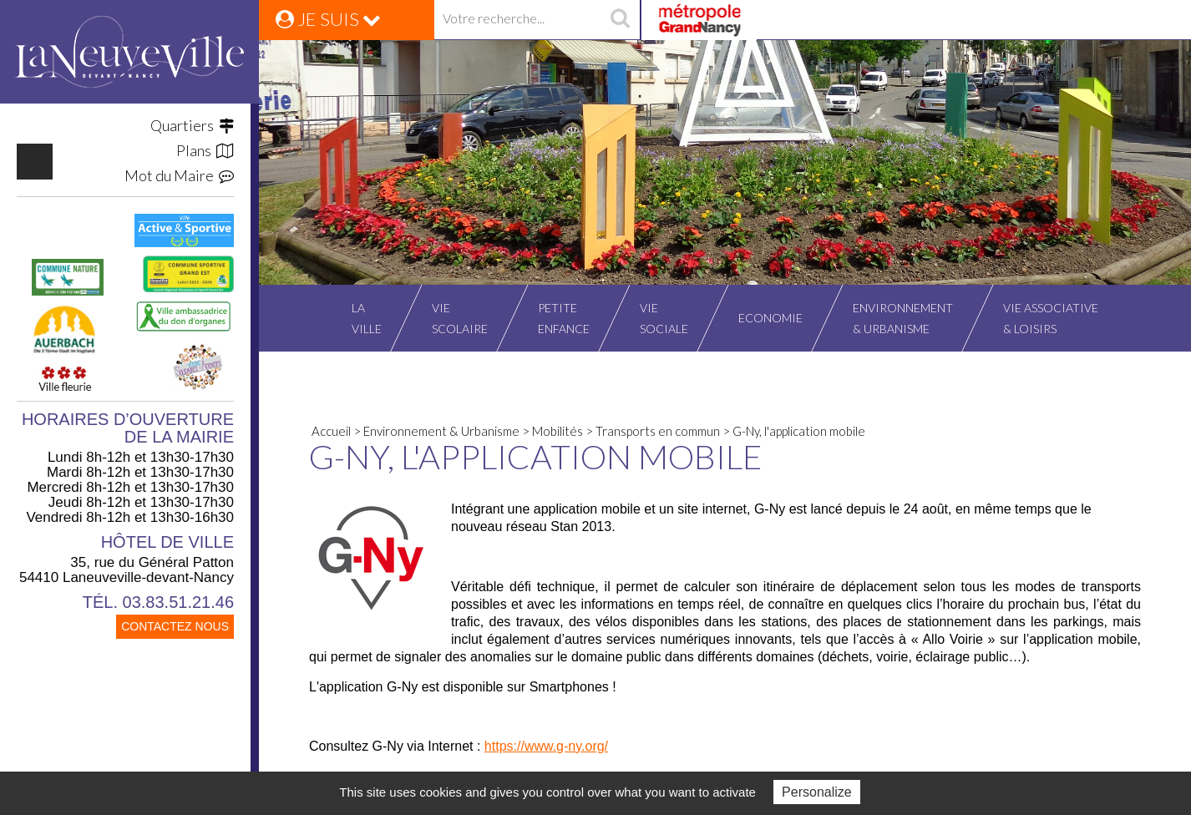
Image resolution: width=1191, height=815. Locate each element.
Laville (367, 318)
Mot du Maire (179, 175)
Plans (205, 150)
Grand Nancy (699, 20)
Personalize (817, 792)
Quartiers (192, 125)
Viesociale (664, 318)
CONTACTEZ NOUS (175, 626)
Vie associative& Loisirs (1050, 318)
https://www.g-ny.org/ (546, 746)
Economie (770, 318)
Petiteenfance (564, 318)
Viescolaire (460, 318)
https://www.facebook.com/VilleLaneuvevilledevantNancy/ (35, 162)
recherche (620, 20)
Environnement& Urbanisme (903, 318)
